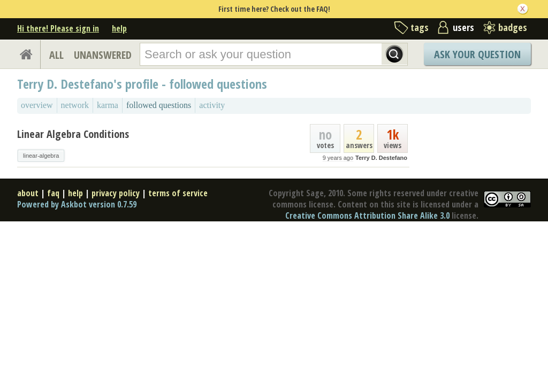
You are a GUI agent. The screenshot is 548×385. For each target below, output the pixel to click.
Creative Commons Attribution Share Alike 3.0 (367, 215)
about (28, 193)
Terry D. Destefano (381, 158)
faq (53, 193)
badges (512, 27)
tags (419, 27)
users (463, 27)
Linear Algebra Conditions (73, 134)
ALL (56, 55)
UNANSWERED (103, 55)
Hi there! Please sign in (58, 28)
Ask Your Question (477, 54)
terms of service (178, 193)
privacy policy (116, 193)
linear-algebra (41, 155)
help (119, 28)
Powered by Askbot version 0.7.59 (76, 204)
